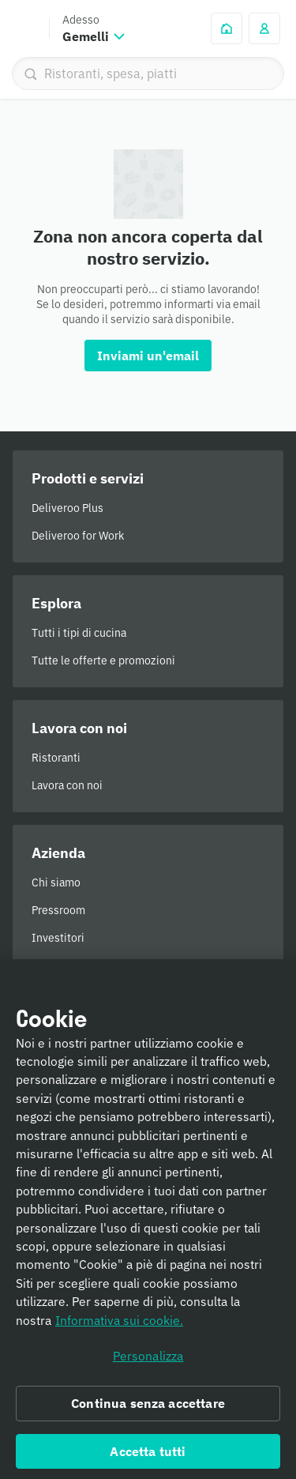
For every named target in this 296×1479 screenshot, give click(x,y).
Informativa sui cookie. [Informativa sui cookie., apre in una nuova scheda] (119, 1326)
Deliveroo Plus (67, 508)
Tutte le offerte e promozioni (103, 660)
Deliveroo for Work (78, 536)
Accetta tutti (147, 1458)
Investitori (58, 938)
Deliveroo (24, 28)
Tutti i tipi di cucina (79, 633)
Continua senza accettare (148, 1409)
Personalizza (148, 1362)
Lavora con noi (67, 785)
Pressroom (58, 910)
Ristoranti (56, 758)
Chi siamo (56, 882)
